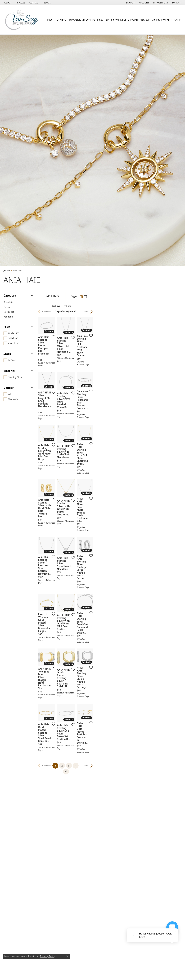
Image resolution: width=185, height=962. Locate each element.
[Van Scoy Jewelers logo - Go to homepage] (22, 20)
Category (9, 295)
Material (9, 370)
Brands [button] (75, 20)
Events (166, 20)
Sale (177, 20)
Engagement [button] (57, 20)
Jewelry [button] (89, 20)
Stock (7, 353)
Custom (103, 20)
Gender (8, 387)
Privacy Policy (47, 956)
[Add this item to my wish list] (82, 366)
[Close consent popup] (67, 956)
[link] (7, 2)
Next (175, 311)
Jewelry (6, 270)
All (123, 849)
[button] (130, 2)
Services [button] (153, 20)
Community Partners (128, 20)
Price (6, 326)
